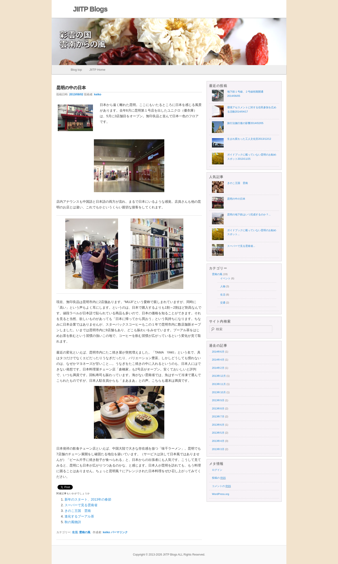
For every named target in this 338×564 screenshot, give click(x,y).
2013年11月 (219, 384)
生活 (75, 532)
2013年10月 (219, 392)
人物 (222, 286)
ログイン (217, 469)
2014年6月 (218, 351)
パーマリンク (119, 532)
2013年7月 (218, 416)
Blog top (76, 69)
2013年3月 (218, 449)
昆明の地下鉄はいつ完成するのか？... (249, 214)
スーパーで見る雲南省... (241, 246)
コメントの (221, 486)
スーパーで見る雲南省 (81, 505)
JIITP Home (97, 69)
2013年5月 (218, 432)
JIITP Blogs (90, 9)
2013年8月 (218, 408)
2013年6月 (218, 424)
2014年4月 (218, 359)
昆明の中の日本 (236, 198)
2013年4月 (218, 441)
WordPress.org (220, 494)
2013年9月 (218, 400)
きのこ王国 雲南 (78, 511)
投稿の (219, 477)
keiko (97, 94)
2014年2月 (218, 367)
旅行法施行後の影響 (245, 123)
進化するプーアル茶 (79, 516)
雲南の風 (84, 532)
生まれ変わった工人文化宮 (249, 138)
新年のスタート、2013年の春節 (88, 499)
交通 (222, 302)
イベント (225, 278)
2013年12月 (219, 375)
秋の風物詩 (73, 522)
